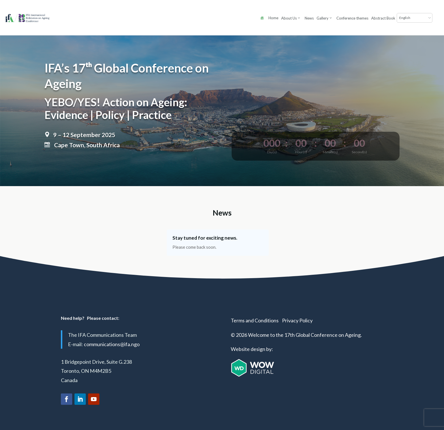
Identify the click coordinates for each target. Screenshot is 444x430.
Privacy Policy (297, 320)
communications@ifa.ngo (112, 344)
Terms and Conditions (255, 320)
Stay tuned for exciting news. (204, 238)
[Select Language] (345, 18)
